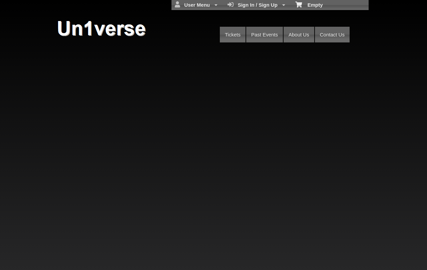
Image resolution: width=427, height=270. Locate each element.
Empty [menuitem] (309, 4)
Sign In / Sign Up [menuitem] (256, 4)
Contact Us (332, 34)
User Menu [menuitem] (196, 4)
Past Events (264, 34)
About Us (299, 34)
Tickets (233, 34)
